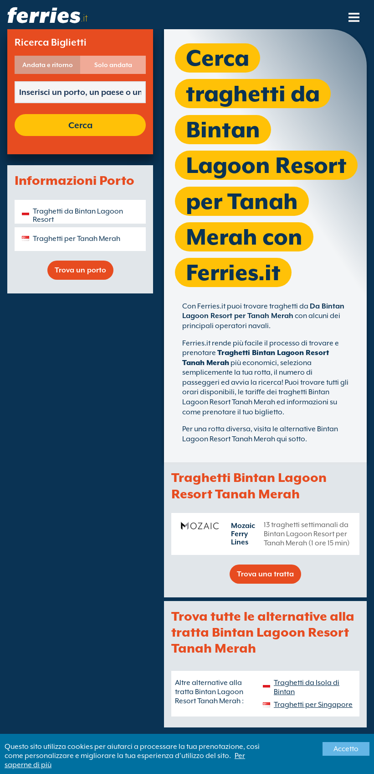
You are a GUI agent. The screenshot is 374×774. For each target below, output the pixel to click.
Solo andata (113, 64)
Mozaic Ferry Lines (243, 534)
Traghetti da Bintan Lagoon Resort (78, 215)
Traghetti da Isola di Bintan (306, 687)
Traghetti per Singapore (313, 705)
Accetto (346, 749)
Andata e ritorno (47, 64)
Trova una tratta (265, 574)
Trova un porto (80, 270)
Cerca (80, 125)
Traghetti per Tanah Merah (76, 239)
